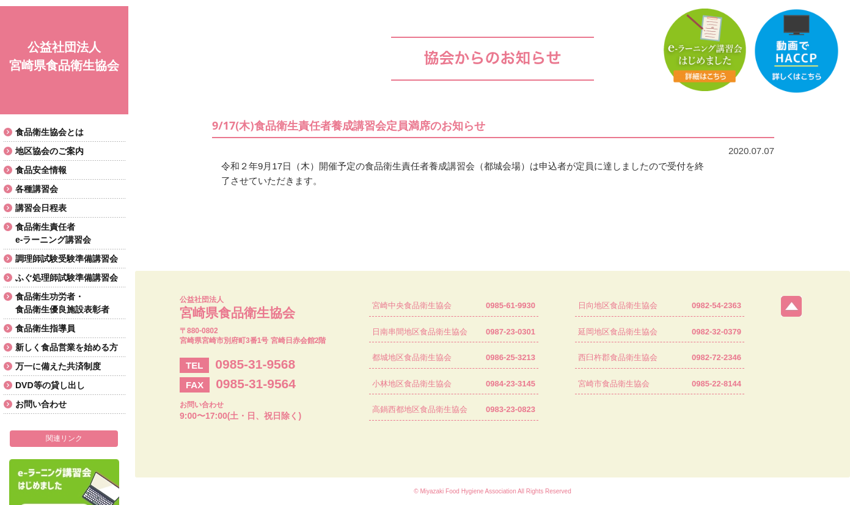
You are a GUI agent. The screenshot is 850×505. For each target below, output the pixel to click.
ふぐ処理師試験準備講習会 (66, 277)
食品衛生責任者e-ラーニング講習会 (53, 233)
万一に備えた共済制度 (58, 366)
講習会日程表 (41, 208)
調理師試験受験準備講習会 (66, 259)
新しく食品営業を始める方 (66, 347)
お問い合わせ (41, 404)
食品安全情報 (41, 170)
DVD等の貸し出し (50, 385)
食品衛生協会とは (49, 132)
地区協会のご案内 (49, 151)
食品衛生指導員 (45, 328)
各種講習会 (36, 189)
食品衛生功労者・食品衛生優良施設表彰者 (62, 303)
